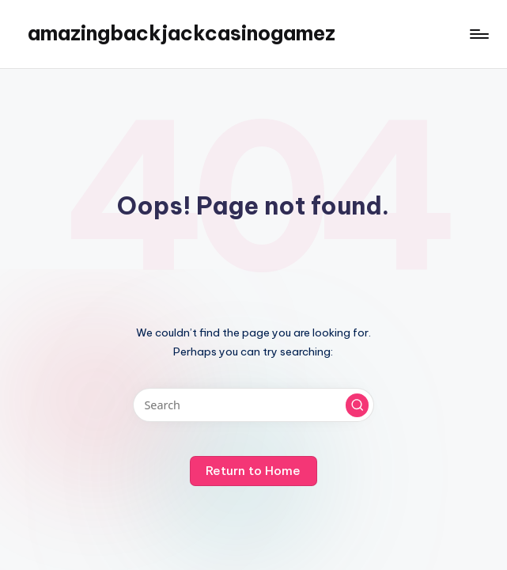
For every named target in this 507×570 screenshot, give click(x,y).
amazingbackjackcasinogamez (181, 33)
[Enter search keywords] (253, 405)
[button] (357, 405)
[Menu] (478, 34)
